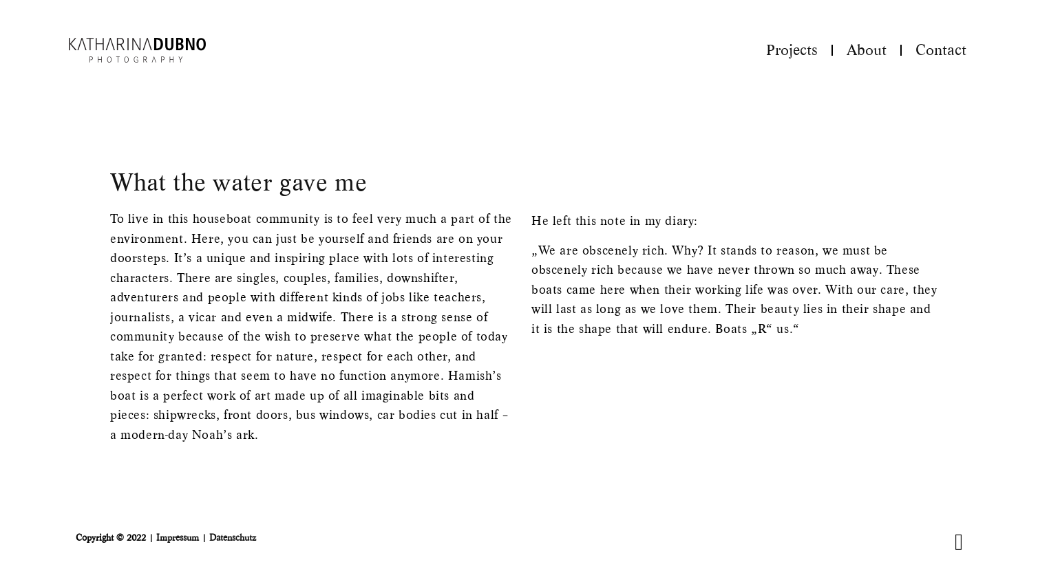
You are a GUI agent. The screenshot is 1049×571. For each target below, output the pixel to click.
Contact (940, 50)
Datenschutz (232, 537)
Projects (792, 50)
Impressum (177, 537)
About (867, 50)
